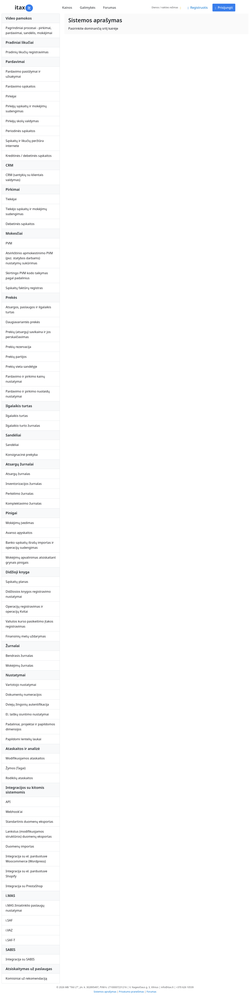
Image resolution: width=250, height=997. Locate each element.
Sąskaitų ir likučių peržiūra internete (25, 143)
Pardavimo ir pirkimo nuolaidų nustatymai (28, 393)
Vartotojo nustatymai (21, 685)
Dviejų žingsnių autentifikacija (27, 704)
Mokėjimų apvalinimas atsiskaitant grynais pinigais (31, 560)
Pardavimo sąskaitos (20, 86)
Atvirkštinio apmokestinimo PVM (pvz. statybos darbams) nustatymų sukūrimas (29, 258)
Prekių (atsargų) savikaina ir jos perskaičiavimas (28, 334)
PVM (9, 243)
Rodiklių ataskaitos (19, 778)
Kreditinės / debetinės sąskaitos (28, 156)
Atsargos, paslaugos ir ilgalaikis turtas (28, 309)
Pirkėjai (11, 96)
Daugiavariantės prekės (23, 322)
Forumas (109, 7)
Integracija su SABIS (20, 959)
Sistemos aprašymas (105, 991)
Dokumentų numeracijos (24, 694)
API (8, 802)
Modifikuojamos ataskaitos (25, 758)
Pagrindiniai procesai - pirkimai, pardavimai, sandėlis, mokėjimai (29, 30)
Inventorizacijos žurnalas (24, 484)
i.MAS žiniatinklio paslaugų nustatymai (25, 908)
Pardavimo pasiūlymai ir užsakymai (23, 74)
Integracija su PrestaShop (24, 886)
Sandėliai (12, 445)
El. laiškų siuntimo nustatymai (27, 714)
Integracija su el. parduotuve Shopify (26, 873)
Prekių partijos (16, 357)
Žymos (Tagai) (16, 768)
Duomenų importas (20, 846)
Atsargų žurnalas (18, 474)
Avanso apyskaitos (19, 533)
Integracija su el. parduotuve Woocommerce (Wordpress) (26, 858)
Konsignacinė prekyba (22, 455)
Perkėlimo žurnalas (19, 493)
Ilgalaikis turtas (17, 416)
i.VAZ (9, 930)
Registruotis (198, 7)
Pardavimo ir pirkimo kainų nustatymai (25, 379)
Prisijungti (224, 7)
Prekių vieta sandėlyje (21, 366)
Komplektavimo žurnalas (24, 503)
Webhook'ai (14, 812)
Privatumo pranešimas (131, 991)
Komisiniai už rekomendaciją (26, 978)
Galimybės (87, 7)
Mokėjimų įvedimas (20, 523)
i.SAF (9, 920)
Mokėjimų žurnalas (19, 665)
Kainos (67, 7)
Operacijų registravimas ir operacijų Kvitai (24, 609)
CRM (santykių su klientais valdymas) (24, 177)
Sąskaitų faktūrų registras (24, 288)
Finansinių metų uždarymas (26, 636)
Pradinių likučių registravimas (27, 52)
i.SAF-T (10, 940)
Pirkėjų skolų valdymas (22, 121)
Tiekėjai (11, 199)
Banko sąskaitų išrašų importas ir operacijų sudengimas (30, 545)
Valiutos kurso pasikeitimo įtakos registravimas (29, 624)
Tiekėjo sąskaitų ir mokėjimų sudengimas (26, 211)
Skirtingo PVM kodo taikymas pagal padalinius (27, 275)
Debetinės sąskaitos (20, 224)
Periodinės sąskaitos (20, 131)
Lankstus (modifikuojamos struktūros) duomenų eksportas (29, 834)
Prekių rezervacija (18, 347)
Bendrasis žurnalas (19, 656)
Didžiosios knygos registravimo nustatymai (28, 594)
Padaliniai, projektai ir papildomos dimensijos (30, 726)
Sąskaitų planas (17, 582)
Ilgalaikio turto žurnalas (23, 425)
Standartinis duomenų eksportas (29, 821)
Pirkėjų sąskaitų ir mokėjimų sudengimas (26, 108)
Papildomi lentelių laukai (23, 739)
